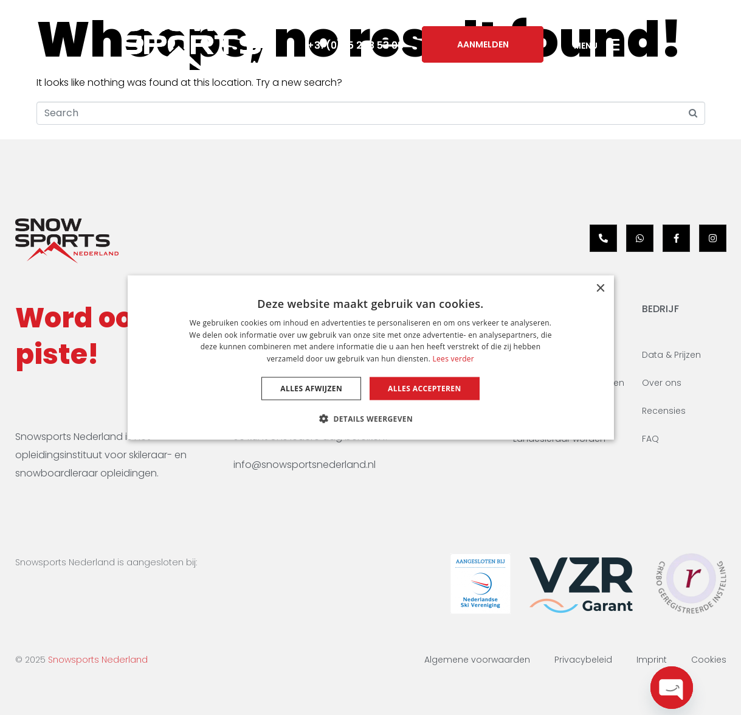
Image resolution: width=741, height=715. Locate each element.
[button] (370, 419)
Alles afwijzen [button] (311, 388)
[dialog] (371, 357)
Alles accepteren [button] (424, 388)
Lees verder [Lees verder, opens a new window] (454, 359)
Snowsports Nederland (98, 660)
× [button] (600, 288)
